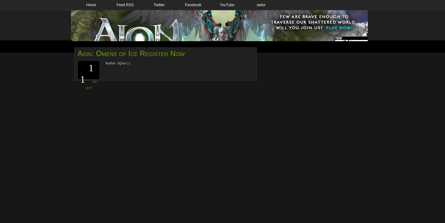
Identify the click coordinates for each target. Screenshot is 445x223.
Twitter (159, 5)
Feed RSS (125, 5)
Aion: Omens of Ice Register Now (131, 53)
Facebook (193, 5)
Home (91, 5)
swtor (261, 5)
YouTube (227, 5)
